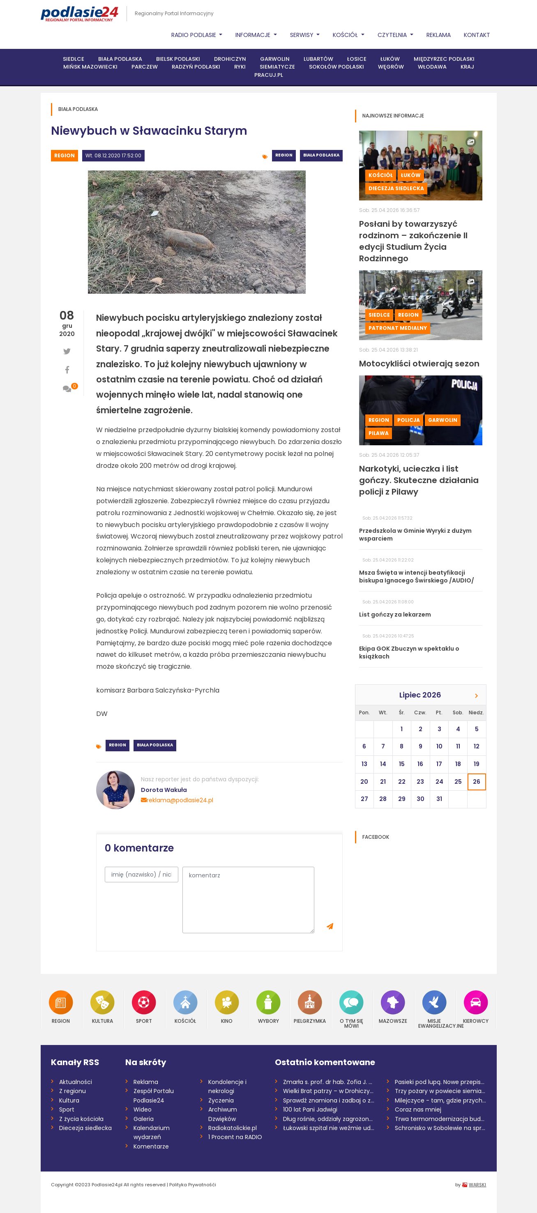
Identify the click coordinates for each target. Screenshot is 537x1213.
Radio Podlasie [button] (194, 35)
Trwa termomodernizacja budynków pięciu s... (440, 1119)
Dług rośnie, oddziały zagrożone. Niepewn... (329, 1119)
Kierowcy (476, 1007)
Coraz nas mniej (418, 1109)
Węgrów (391, 66)
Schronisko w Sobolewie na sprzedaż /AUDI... (440, 1128)
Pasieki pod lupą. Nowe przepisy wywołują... (440, 1082)
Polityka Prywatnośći (192, 1184)
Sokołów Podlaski (336, 66)
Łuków (390, 59)
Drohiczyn (230, 59)
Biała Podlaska (120, 59)
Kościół (381, 175)
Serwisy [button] (302, 35)
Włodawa (432, 66)
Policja (408, 420)
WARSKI (477, 1184)
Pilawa (379, 433)
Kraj (467, 66)
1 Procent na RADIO (235, 1137)
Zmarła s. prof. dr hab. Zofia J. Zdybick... (329, 1082)
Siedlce (73, 59)
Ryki (240, 66)
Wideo (143, 1109)
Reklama (438, 35)
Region (64, 155)
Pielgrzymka (310, 1007)
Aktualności (75, 1082)
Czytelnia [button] (393, 35)
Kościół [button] (346, 35)
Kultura (102, 1007)
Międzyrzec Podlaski (444, 59)
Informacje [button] (253, 35)
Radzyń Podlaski (196, 66)
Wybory (268, 1007)
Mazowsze (393, 1007)
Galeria (144, 1119)
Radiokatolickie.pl (232, 1128)
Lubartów (318, 59)
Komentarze (151, 1146)
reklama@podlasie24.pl (177, 800)
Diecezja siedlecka (396, 188)
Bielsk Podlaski (178, 59)
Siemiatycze (277, 66)
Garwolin (275, 59)
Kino (227, 1007)
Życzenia (221, 1100)
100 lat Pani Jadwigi (310, 1109)
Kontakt (477, 35)
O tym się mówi (351, 1009)
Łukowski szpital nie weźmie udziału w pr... (329, 1128)
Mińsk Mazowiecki (90, 66)
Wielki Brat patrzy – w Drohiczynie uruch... (329, 1091)
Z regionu (72, 1091)
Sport (144, 1007)
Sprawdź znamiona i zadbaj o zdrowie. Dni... (329, 1100)
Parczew (144, 66)
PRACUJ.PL (268, 75)
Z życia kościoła (81, 1119)
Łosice (356, 59)
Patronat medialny (398, 328)
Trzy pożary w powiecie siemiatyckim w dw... (440, 1091)
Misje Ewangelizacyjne (434, 1009)
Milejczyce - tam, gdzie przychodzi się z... (440, 1100)
